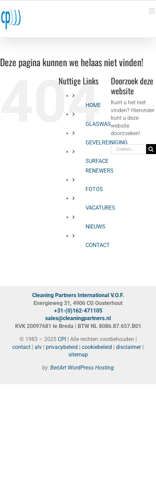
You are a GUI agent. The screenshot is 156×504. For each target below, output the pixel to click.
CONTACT (98, 245)
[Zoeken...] (128, 149)
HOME (93, 105)
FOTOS (94, 189)
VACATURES (100, 207)
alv (38, 347)
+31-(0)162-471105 (78, 310)
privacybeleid (62, 347)
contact (21, 347)
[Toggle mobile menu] (152, 11)
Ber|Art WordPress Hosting (82, 367)
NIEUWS (95, 226)
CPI (62, 339)
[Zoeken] (151, 149)
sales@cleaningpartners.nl (78, 318)
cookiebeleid (97, 347)
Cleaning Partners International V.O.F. (78, 295)
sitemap (78, 354)
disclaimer (128, 347)
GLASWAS (98, 124)
